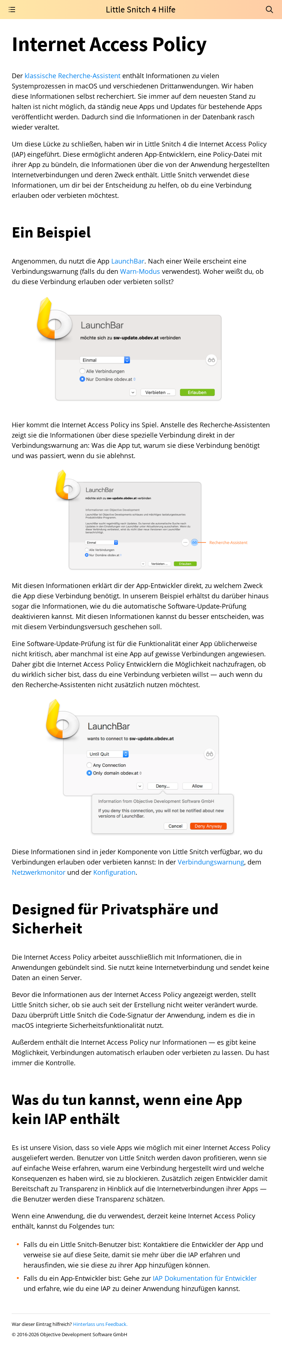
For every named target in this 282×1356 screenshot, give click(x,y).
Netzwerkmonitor (38, 872)
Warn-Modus (140, 271)
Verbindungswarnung (211, 862)
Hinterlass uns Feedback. (100, 1324)
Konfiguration (114, 872)
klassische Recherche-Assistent (72, 75)
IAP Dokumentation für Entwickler (205, 1278)
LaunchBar (127, 261)
